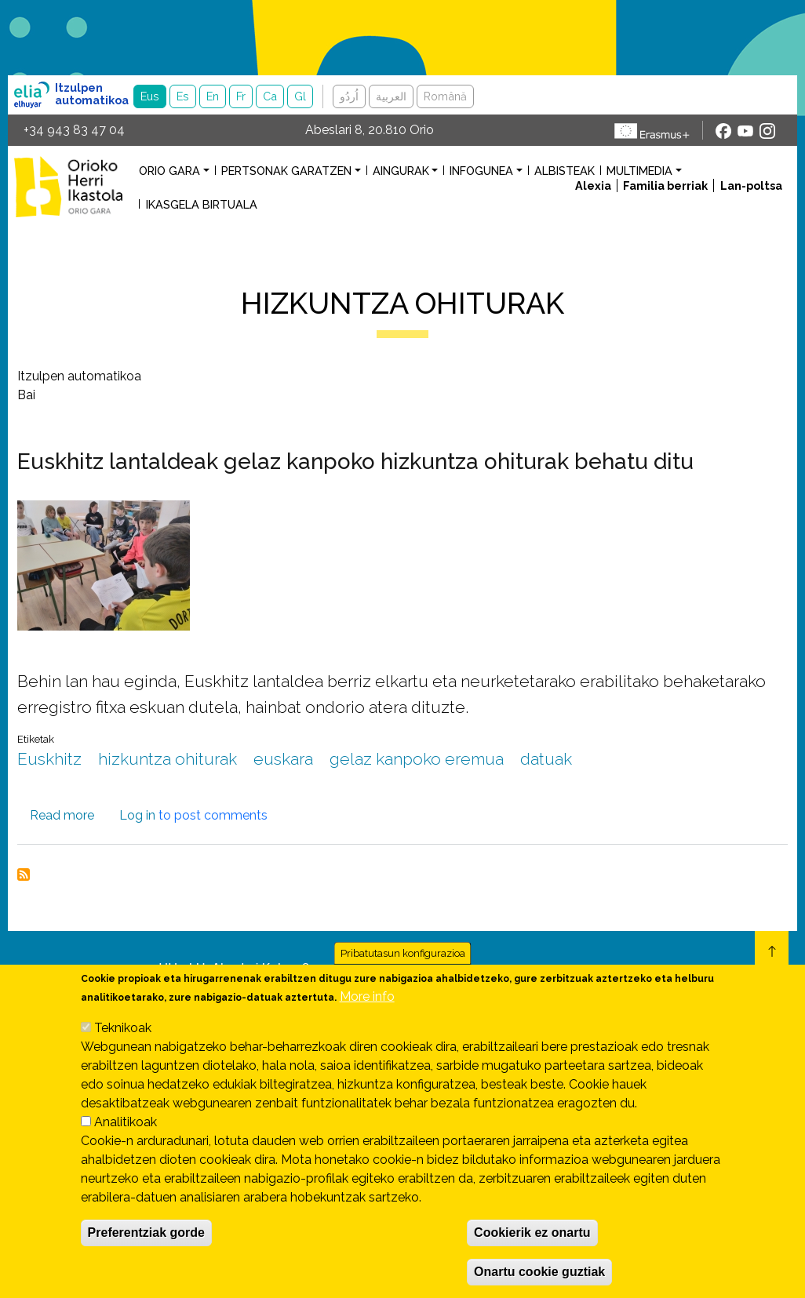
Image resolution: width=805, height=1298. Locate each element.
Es (183, 96)
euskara (283, 759)
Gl (300, 96)
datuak (546, 759)
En (212, 96)
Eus (149, 96)
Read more (62, 815)
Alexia (593, 185)
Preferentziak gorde (146, 1249)
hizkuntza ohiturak (167, 759)
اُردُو (349, 96)
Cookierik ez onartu (532, 1249)
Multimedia (639, 170)
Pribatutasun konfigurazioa (403, 970)
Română (445, 96)
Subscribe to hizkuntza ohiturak (23, 874)
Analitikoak (125, 1138)
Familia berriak (665, 185)
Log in (137, 815)
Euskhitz (49, 759)
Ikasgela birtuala (201, 204)
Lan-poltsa (751, 185)
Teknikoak (122, 1044)
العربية (391, 96)
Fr (241, 96)
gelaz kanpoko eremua (417, 759)
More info (367, 1012)
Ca (270, 96)
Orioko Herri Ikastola (68, 186)
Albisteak (564, 170)
